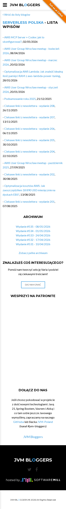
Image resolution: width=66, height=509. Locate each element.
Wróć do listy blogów (16, 14)
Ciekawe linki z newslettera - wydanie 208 (29, 105)
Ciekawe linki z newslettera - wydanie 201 (29, 201)
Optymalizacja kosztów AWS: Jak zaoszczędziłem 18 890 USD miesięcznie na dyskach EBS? (29, 190)
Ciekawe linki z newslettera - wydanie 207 (29, 117)
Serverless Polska (23, 22)
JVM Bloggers (33, 437)
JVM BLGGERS (25, 5)
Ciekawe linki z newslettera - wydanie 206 (29, 128)
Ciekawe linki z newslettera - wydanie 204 (29, 151)
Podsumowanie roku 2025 (20, 98)
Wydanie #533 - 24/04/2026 (33, 235)
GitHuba (18, 421)
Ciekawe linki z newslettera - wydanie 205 (29, 140)
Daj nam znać (33, 284)
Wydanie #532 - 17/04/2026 (33, 239)
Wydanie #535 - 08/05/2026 (33, 226)
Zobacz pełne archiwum (33, 252)
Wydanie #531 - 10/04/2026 (33, 244)
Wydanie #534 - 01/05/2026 (33, 231)
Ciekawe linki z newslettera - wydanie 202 (29, 174)
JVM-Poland (45, 421)
